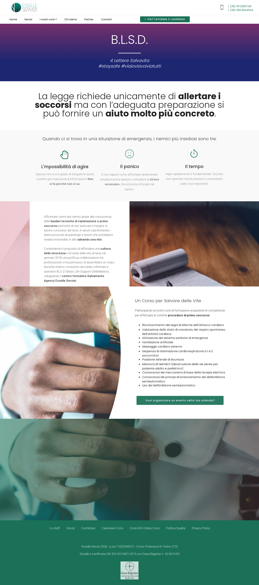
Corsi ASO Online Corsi (144, 532)
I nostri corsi (47, 19)
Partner (89, 19)
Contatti (106, 19)
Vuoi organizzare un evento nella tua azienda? (180, 408)
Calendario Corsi (112, 532)
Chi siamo (70, 19)
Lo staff (54, 532)
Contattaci (88, 532)
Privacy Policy (201, 532)
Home (13, 19)
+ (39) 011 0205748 (239, 6)
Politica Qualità (175, 532)
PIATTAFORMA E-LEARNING (165, 19)
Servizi (28, 19)
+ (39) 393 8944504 (240, 10)
